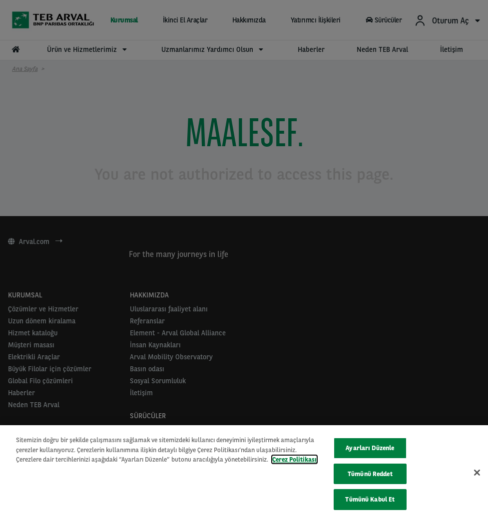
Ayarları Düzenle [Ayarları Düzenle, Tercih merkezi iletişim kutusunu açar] (370, 448)
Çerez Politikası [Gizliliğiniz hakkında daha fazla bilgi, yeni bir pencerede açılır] (294, 459)
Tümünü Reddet (370, 474)
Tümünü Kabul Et (370, 499)
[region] (244, 472)
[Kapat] (477, 473)
